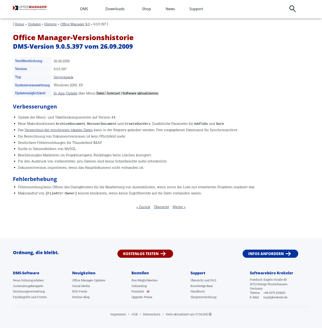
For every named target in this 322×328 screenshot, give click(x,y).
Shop (146, 8)
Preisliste (137, 291)
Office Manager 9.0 (75, 24)
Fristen (42, 297)
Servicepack (63, 77)
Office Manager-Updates (88, 280)
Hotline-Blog (80, 297)
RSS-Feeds (79, 291)
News (170, 8)
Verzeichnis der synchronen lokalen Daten (58, 130)
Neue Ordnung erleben (28, 280)
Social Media (81, 286)
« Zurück (143, 207)
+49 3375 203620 (274, 293)
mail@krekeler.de (275, 297)
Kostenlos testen (141, 253)
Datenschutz (151, 314)
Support (196, 8)
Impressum (118, 314)
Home (19, 24)
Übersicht (161, 207)
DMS (84, 8)
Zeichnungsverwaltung (29, 291)
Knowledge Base (202, 286)
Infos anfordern (266, 253)
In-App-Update (65, 93)
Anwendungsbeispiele (28, 286)
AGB (134, 314)
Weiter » (179, 207)
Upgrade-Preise (141, 297)
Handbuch (198, 291)
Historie (50, 24)
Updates (34, 24)
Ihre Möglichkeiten (144, 280)
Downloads (115, 8)
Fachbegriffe (21, 297)
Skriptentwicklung (203, 297)
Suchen (292, 8)
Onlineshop (139, 286)
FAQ (213, 280)
